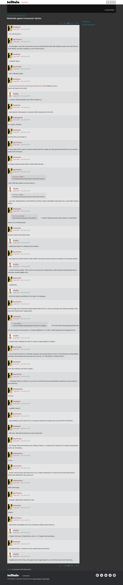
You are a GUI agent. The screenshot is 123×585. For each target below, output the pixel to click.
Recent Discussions (88, 24)
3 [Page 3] (64, 23)
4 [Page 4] (65, 23)
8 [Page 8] (71, 23)
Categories (109, 10)
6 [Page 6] (68, 23)
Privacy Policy (45, 579)
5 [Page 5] (67, 23)
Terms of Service (36, 579)
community (24, 2)
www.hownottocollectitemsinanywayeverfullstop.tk (25, 86)
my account (111, 2)
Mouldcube (16, 27)
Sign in (9, 569)
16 (76, 23)
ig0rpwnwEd (17, 278)
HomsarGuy (17, 157)
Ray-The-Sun (17, 39)
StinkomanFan (18, 117)
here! (36, 536)
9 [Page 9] (72, 23)
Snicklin (15, 94)
